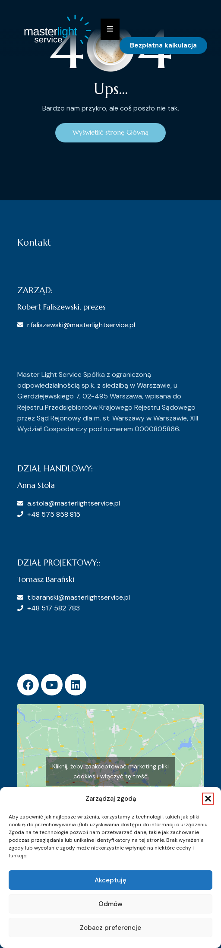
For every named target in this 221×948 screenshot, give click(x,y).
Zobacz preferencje (110, 927)
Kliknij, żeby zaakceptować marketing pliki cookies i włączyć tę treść (110, 771)
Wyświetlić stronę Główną (110, 132)
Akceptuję (110, 880)
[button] (208, 798)
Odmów (110, 904)
